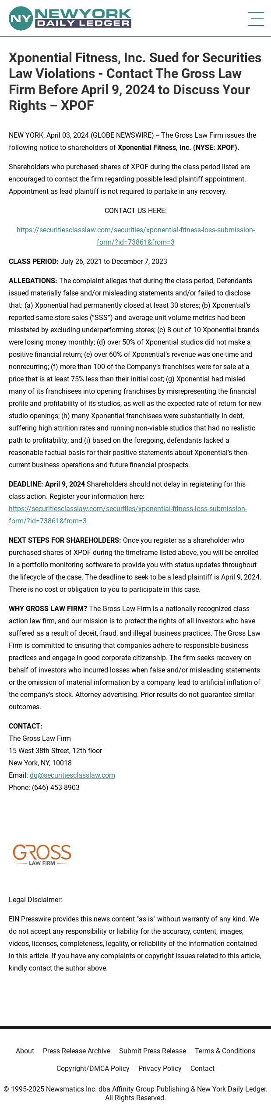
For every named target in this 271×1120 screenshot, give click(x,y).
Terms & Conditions (225, 1051)
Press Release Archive (76, 1051)
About (25, 1051)
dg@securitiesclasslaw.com (72, 775)
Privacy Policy (160, 1068)
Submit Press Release (152, 1051)
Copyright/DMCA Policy (93, 1068)
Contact (202, 1068)
